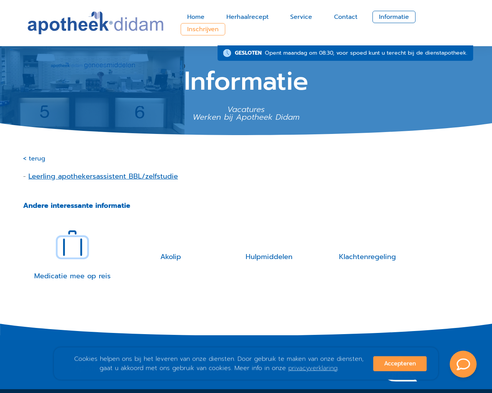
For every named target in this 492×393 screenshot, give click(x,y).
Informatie (394, 17)
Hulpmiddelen (269, 256)
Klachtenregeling (367, 256)
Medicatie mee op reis (72, 276)
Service (301, 17)
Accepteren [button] (400, 364)
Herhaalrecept (247, 17)
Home (195, 17)
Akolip (170, 256)
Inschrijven (203, 29)
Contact (345, 17)
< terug (34, 158)
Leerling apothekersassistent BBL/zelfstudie (103, 176)
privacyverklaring (312, 368)
